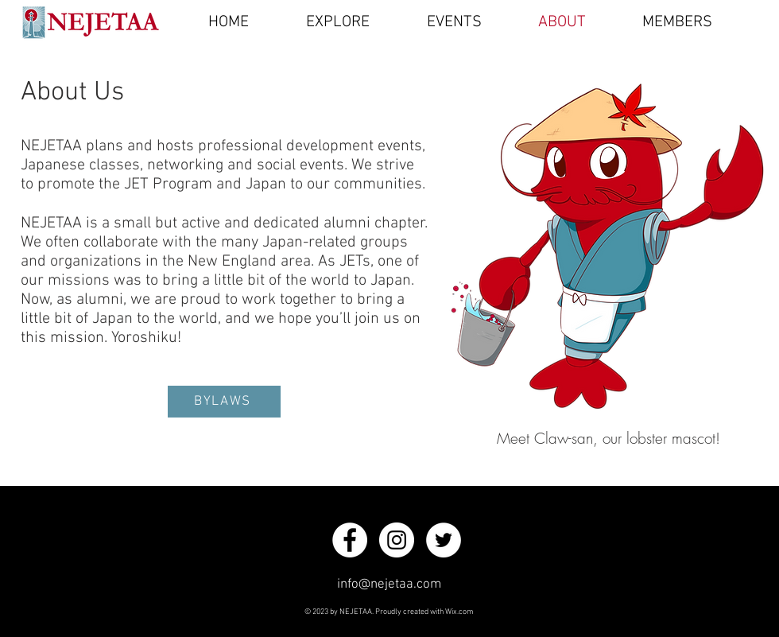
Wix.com (459, 612)
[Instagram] (396, 539)
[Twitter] (443, 539)
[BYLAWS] (224, 402)
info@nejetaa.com (389, 584)
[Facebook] (349, 539)
